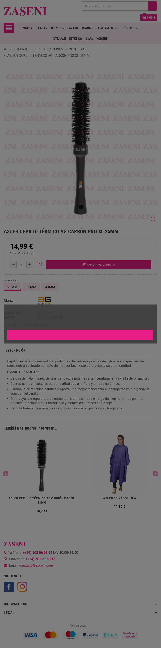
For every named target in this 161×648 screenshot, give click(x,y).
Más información (19, 324)
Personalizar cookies (48, 324)
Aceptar (80, 335)
